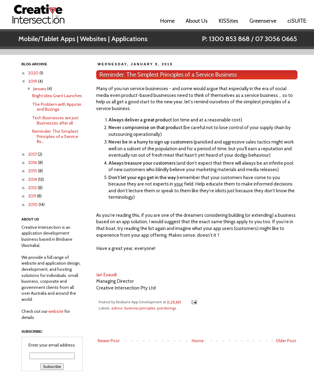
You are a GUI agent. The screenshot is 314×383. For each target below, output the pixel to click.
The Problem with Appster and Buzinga (56, 106)
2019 (33, 81)
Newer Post (108, 340)
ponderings (166, 308)
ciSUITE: (297, 20)
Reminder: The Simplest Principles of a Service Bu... (55, 136)
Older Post (286, 340)
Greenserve (262, 20)
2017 (33, 154)
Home (167, 20)
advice (117, 308)
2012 (33, 187)
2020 (34, 73)
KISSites (228, 20)
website (55, 311)
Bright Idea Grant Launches (57, 95)
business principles (139, 308)
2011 (32, 196)
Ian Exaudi (106, 275)
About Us (197, 20)
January (40, 88)
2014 (33, 179)
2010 (33, 204)
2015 (33, 171)
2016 (33, 162)
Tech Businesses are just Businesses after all (55, 120)
